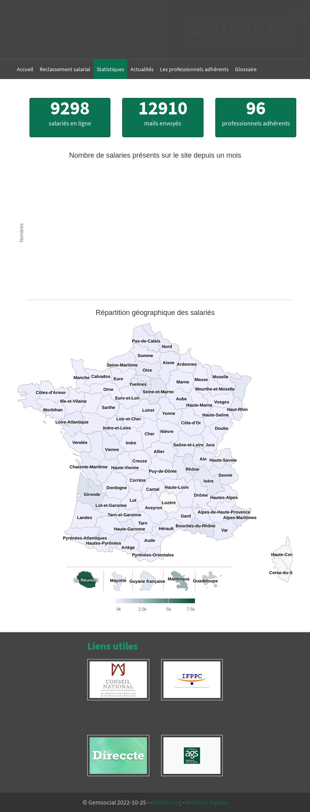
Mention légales (206, 802)
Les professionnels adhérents (194, 69)
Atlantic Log (166, 802)
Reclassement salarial (65, 69)
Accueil (25, 69)
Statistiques (110, 69)
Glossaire (246, 69)
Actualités (142, 69)
